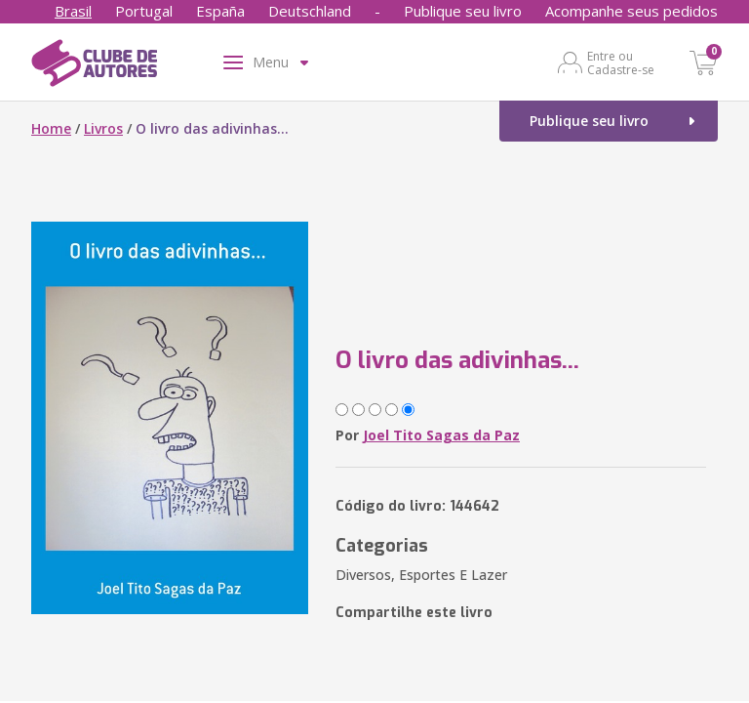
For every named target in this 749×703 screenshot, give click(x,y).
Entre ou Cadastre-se (620, 62)
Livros (103, 128)
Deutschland (309, 11)
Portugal (144, 11)
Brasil (73, 11)
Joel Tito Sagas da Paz (441, 435)
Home (51, 128)
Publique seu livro (463, 11)
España (220, 11)
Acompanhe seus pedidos (631, 11)
